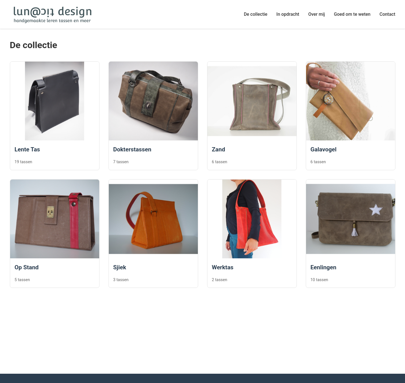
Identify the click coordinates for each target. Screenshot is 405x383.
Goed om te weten (352, 14)
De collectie (255, 14)
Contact (387, 14)
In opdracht (287, 14)
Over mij (316, 14)
